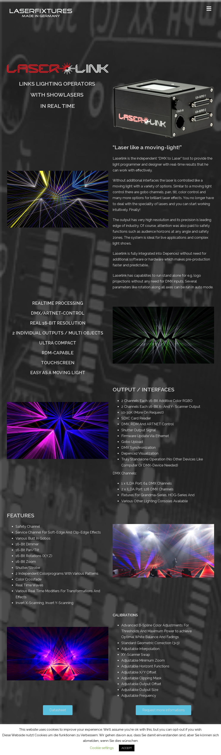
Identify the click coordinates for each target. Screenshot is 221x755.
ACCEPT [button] (127, 748)
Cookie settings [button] (102, 748)
